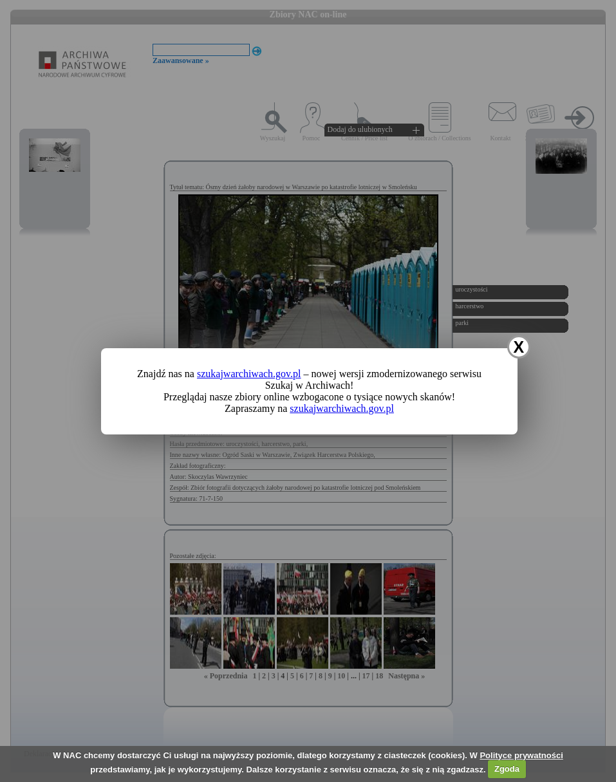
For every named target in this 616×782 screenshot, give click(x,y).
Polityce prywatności (521, 755)
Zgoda (506, 769)
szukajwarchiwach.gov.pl (249, 373)
